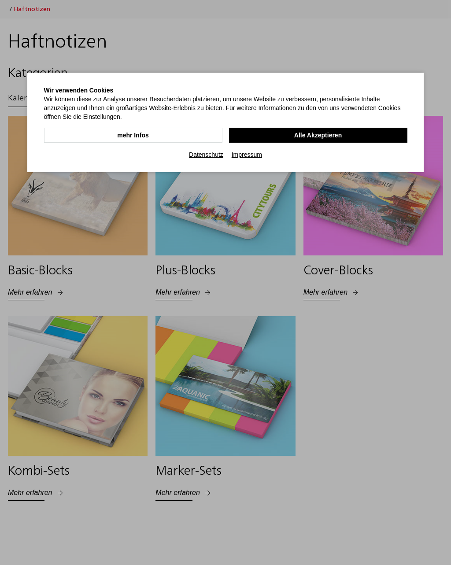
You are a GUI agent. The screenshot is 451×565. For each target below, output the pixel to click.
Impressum (247, 154)
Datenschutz (206, 154)
